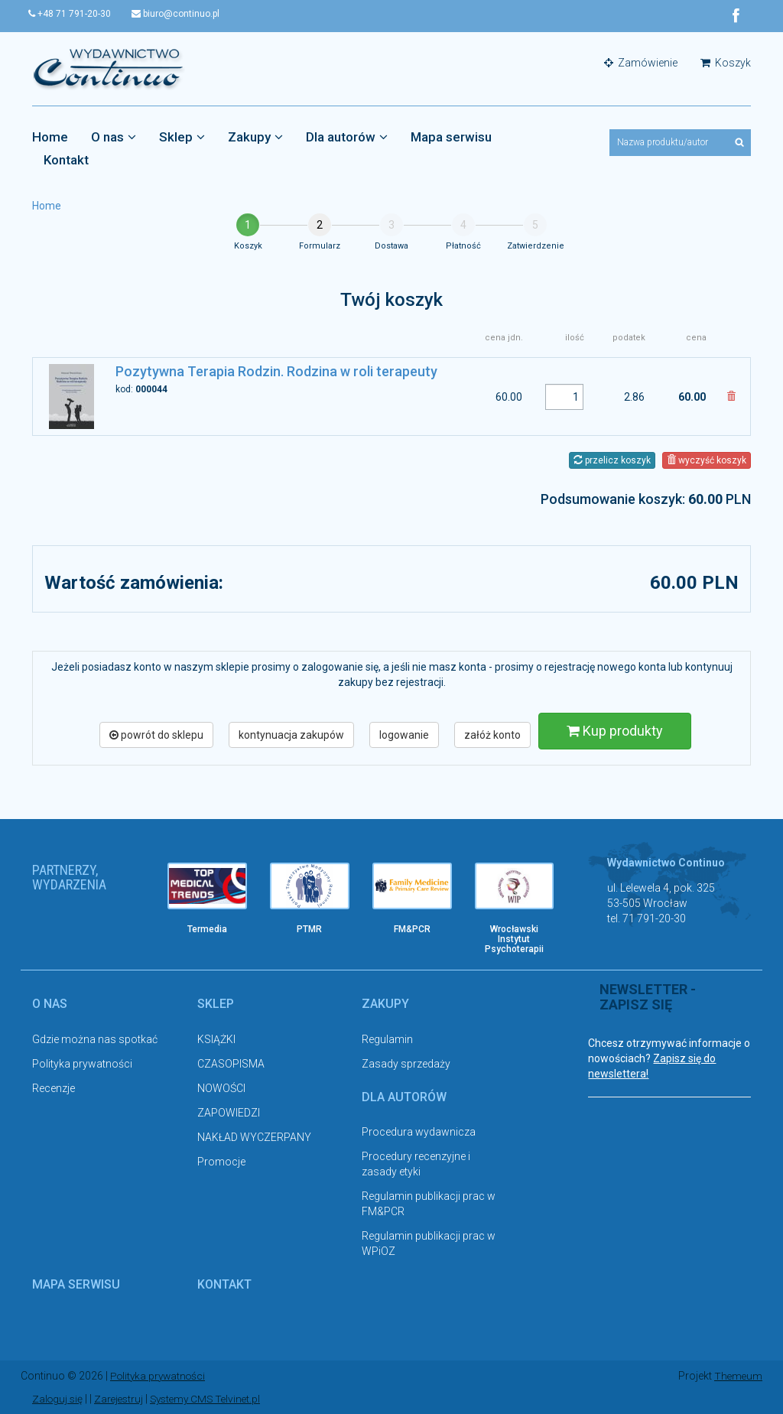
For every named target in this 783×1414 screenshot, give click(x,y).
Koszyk (725, 63)
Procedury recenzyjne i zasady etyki (416, 1164)
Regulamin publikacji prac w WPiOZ (428, 1244)
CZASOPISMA (231, 1064)
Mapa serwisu (451, 137)
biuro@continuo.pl (183, 13)
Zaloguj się (58, 1399)
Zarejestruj (122, 1399)
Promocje (221, 1162)
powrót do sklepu (156, 735)
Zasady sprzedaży (406, 1064)
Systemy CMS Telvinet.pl (212, 1399)
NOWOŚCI (221, 1088)
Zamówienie (640, 63)
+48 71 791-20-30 (73, 13)
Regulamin (387, 1039)
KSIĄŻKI (216, 1039)
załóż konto (492, 735)
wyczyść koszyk (706, 460)
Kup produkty (615, 731)
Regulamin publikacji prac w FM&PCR (428, 1204)
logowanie (404, 735)
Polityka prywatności (82, 1064)
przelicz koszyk (612, 460)
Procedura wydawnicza (419, 1132)
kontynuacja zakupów (291, 735)
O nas (113, 137)
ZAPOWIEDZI (228, 1113)
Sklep (182, 137)
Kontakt (66, 159)
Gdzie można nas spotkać (95, 1039)
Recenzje (53, 1088)
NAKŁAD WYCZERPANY (254, 1137)
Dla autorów (347, 137)
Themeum (737, 1376)
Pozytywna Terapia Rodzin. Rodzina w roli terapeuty (276, 372)
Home (50, 137)
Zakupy (255, 137)
